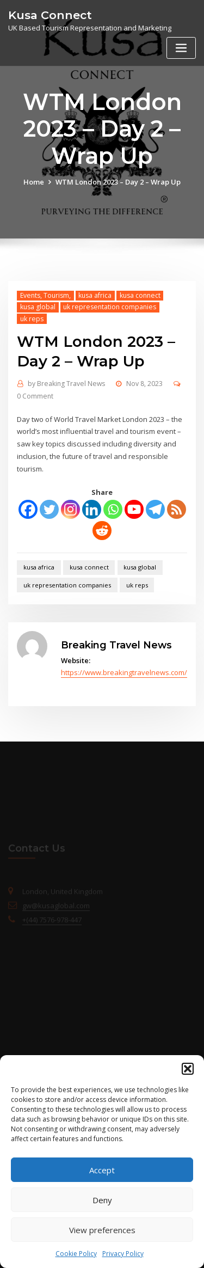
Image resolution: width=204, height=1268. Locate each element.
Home (33, 182)
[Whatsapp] (112, 509)
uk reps (32, 318)
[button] (187, 1068)
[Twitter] (49, 509)
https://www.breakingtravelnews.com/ (124, 672)
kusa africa (95, 295)
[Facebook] (28, 509)
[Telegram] (155, 509)
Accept (102, 1170)
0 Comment (35, 396)
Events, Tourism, (45, 295)
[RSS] (176, 509)
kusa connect (140, 295)
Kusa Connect (50, 15)
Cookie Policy (76, 1253)
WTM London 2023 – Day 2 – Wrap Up (118, 182)
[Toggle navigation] (181, 48)
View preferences (102, 1229)
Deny (102, 1200)
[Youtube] (134, 509)
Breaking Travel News (66, 383)
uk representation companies (109, 306)
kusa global (37, 306)
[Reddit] (102, 530)
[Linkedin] (91, 509)
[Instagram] (70, 509)
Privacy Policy (123, 1253)
